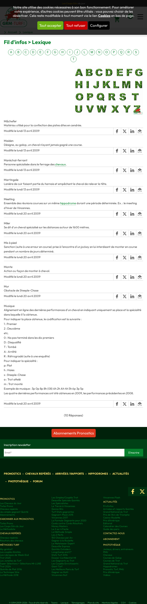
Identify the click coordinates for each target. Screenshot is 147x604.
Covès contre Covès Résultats (67, 523)
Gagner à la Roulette (62, 540)
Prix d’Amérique (111, 572)
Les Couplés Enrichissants (64, 563)
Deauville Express (60, 546)
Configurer (99, 25)
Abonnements (7, 514)
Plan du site (93, 602)
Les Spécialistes (59, 503)
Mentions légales (110, 602)
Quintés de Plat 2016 (11, 569)
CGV (123, 602)
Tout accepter (50, 25)
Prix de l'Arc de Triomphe (116, 514)
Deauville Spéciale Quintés (65, 500)
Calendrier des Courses (115, 526)
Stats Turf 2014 (59, 554)
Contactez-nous (114, 533)
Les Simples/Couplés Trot (64, 497)
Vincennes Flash (111, 497)
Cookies (104, 16)
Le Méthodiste (7, 529)
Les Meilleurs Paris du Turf (65, 569)
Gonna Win (57, 509)
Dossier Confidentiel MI (63, 557)
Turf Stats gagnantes (62, 511)
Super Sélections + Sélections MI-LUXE (20, 563)
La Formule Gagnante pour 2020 (68, 520)
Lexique (64, 602)
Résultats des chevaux (11, 540)
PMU (105, 552)
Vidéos (106, 575)
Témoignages (78, 602)
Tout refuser (76, 25)
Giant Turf (56, 566)
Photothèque (18, 481)
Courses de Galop (112, 557)
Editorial (107, 523)
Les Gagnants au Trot (62, 560)
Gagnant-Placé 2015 (62, 514)
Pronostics (12, 473)
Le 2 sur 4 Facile (60, 529)
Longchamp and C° (61, 552)
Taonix (54, 602)
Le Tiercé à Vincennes (63, 506)
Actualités (120, 473)
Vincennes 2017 (59, 517)
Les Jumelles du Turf (10, 560)
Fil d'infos (108, 506)
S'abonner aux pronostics (17, 518)
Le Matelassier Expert (63, 543)
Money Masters (59, 526)
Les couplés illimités (10, 552)
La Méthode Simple (61, 532)
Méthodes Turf (9, 544)
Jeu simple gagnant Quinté (14, 511)
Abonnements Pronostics (73, 433)
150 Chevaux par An (62, 537)
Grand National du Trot (115, 511)
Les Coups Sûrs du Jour (12, 526)
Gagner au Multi (59, 572)
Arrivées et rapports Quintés (118, 509)
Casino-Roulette (111, 517)
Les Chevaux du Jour (10, 503)
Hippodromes (98, 473)
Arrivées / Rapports (69, 473)
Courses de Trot (111, 560)
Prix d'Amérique (111, 520)
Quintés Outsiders (60, 549)
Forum (37, 481)
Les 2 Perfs (57, 534)
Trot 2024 (5, 566)
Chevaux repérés (38, 473)
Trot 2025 (5, 557)
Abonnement (111, 539)
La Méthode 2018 (9, 575)
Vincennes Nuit (59, 575)
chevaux (60, 164)
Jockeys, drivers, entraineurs (118, 549)
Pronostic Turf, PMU (113, 569)
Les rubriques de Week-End (14, 554)
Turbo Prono (6, 506)
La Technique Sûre (9, 572)
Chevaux (107, 554)
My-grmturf (6, 549)
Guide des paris (111, 529)
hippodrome (68, 203)
